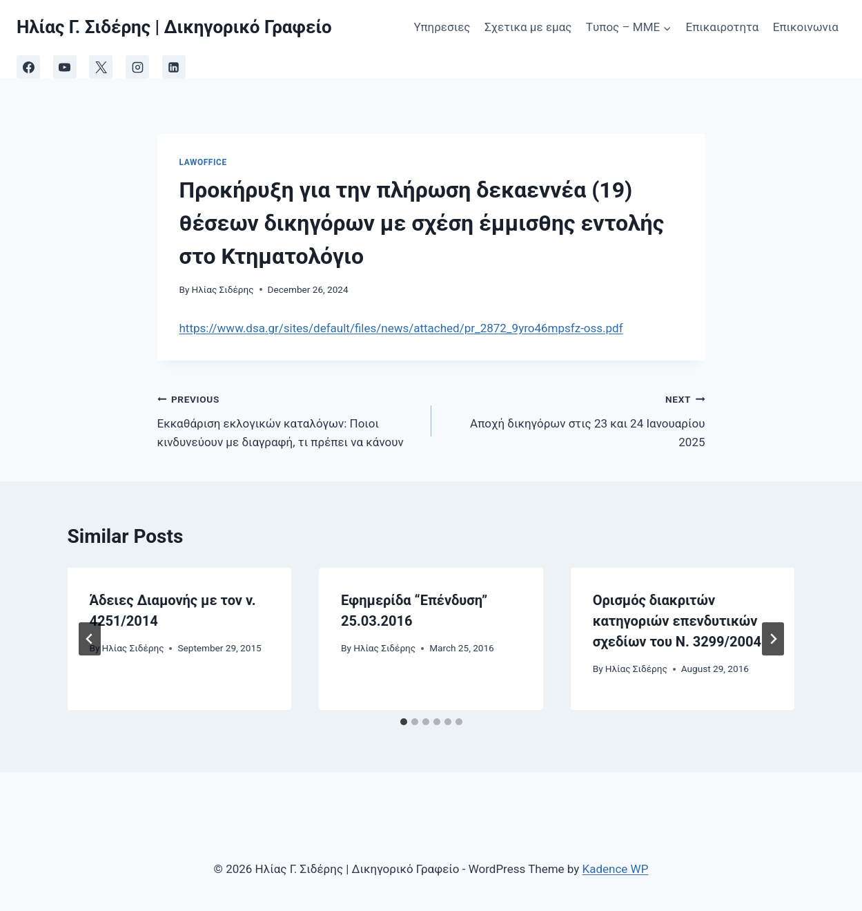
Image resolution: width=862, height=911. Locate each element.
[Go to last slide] (90, 638)
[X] (100, 67)
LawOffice (203, 162)
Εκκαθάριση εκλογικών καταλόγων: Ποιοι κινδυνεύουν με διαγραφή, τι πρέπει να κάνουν (288, 419)
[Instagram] (137, 67)
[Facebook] (28, 67)
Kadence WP (615, 869)
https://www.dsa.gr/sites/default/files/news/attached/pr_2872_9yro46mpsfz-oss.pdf (401, 328)
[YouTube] (65, 67)
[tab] (403, 721)
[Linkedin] (174, 67)
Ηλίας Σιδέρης (223, 289)
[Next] (773, 638)
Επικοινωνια (806, 27)
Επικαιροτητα (722, 27)
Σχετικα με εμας (528, 27)
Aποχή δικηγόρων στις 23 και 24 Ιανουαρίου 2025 (574, 419)
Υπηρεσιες (441, 27)
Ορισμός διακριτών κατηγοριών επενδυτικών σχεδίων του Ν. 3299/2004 (677, 621)
